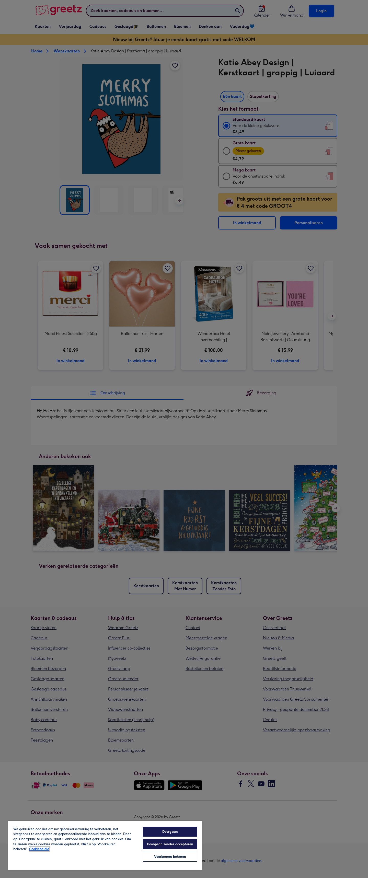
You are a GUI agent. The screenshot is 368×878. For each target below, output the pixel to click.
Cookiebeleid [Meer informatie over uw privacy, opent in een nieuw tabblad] (39, 849)
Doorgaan (170, 832)
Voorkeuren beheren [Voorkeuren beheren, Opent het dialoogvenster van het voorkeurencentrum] (170, 857)
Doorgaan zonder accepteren (170, 844)
